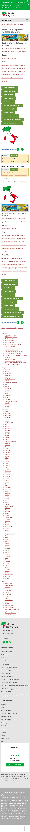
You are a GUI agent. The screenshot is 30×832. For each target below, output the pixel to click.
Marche (21, 264)
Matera (7, 491)
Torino (7, 560)
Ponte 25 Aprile (8, 94)
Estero (7, 381)
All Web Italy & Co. (8, 631)
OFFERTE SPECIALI (6, 20)
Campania (4, 261)
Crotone (7, 454)
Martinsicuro (9, 71)
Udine (6, 567)
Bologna (7, 430)
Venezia (7, 569)
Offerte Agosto (8, 112)
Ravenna (7, 532)
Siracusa (7, 549)
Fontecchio (11, 68)
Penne (23, 71)
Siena (6, 547)
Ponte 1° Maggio (8, 98)
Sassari (7, 543)
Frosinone (8, 471)
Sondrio (7, 550)
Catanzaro (8, 447)
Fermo (7, 463)
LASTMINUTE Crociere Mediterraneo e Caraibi (14, 686)
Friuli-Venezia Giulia (11, 383)
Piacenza (7, 521)
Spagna (7, 552)
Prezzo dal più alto (7, 162)
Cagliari (7, 437)
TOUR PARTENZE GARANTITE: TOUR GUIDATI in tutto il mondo (15, 364)
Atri (25, 65)
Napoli (7, 499)
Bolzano (7, 432)
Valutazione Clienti (21, 162)
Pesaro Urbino (9, 517)
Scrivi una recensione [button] (15, 764)
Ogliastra (7, 504)
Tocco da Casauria (17, 78)
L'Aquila (3, 58)
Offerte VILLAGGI (10, 359)
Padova (7, 510)
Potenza (7, 528)
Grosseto (8, 475)
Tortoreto (4, 81)
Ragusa (7, 530)
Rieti (6, 536)
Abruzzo (20, 24)
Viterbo (7, 578)
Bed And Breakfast (6, 710)
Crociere (7, 452)
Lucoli (3, 71)
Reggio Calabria (9, 534)
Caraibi (7, 439)
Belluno (7, 426)
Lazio (6, 264)
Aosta (6, 419)
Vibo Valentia (9, 575)
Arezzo (7, 421)
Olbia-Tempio (9, 506)
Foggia (7, 469)
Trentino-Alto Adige (7, 271)
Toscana (24, 268)
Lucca (6, 486)
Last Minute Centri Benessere (12, 119)
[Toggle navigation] (25, 13)
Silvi (10, 78)
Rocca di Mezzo (14, 75)
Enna (6, 460)
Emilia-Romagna (13, 261)
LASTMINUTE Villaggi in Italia (12, 123)
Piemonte (4, 268)
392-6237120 (20, 6)
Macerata (8, 487)
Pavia (6, 513)
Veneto (3, 274)
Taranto (7, 554)
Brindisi (7, 436)
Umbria (16, 271)
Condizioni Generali (16, 779)
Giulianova (18, 68)
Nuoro (7, 502)
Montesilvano (17, 71)
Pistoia (7, 525)
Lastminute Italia (11, 24)
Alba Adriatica (13, 65)
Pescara (8, 58)
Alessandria (8, 415)
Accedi (26, 778)
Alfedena (20, 65)
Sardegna (14, 268)
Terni (6, 558)
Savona (7, 545)
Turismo (3, 732)
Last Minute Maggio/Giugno (12, 105)
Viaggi (3, 735)
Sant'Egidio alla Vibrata (12, 609)
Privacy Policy (6, 779)
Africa (8, 258)
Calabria (19, 258)
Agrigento (8, 413)
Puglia (9, 268)
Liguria (10, 264)
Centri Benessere (6, 48)
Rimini (6, 537)
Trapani (7, 562)
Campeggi (4, 723)
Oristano (7, 508)
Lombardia (15, 264)
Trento (7, 563)
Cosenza (7, 450)
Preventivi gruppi (6, 720)
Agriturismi (4, 704)
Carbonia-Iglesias (10, 441)
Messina (7, 493)
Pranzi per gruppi (6, 717)
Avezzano (4, 68)
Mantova (7, 489)
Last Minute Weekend (10, 116)
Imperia (7, 476)
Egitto (6, 458)
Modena (7, 497)
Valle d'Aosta (23, 271)
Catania (7, 445)
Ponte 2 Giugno (8, 102)
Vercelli (7, 571)
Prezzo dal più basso (8, 159)
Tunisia (7, 565)
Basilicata (14, 258)
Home (3, 24)
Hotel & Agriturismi (19, 48)
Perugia (7, 515)
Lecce (7, 482)
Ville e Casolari (21, 51)
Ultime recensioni (7, 634)
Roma (6, 539)
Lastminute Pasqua (9, 87)
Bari (6, 424)
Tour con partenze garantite (9, 713)
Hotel (2, 707)
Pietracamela (5, 75)
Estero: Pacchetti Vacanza (13, 353)
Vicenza (7, 576)
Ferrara (7, 465)
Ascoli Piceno (9, 423)
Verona (7, 573)
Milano (7, 495)
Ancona (7, 417)
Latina (7, 480)
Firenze (7, 467)
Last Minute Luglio (9, 109)
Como (7, 449)
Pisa (6, 523)
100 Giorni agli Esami (10, 91)
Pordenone (8, 526)
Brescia (7, 434)
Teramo (14, 58)
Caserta (7, 443)
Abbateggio (5, 65)
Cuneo (7, 456)
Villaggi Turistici (5, 738)
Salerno (7, 541)
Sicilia (19, 268)
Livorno (7, 484)
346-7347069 (20, 4)
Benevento (8, 428)
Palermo (7, 512)
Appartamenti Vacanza (8, 51)
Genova (7, 473)
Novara (7, 500)
